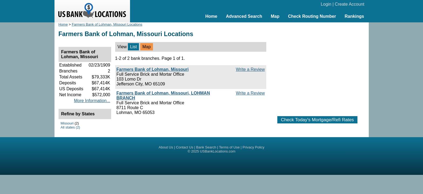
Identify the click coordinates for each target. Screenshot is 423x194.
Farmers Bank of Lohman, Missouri (153, 69)
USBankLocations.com (218, 151)
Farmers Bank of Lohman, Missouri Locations (107, 24)
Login (326, 4)
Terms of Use (229, 147)
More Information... (92, 100)
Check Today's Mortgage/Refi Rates (317, 119)
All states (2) (70, 127)
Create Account (349, 4)
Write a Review (250, 69)
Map (275, 16)
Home (211, 16)
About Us (166, 147)
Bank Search (206, 147)
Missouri (67, 123)
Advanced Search (244, 16)
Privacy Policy (253, 147)
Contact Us (184, 147)
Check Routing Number (312, 16)
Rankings (354, 16)
